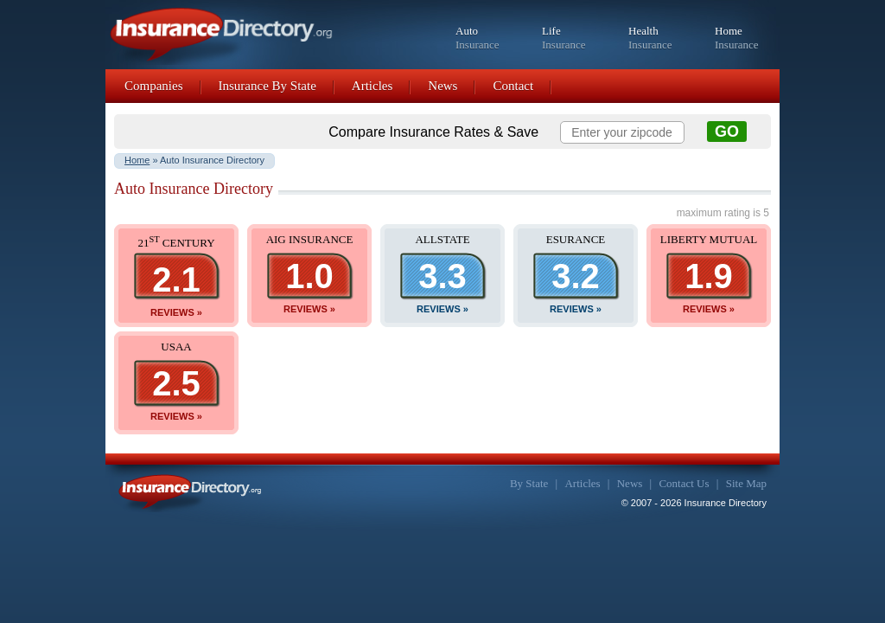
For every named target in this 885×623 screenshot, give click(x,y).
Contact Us (684, 483)
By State (529, 483)
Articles (372, 86)
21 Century (175, 242)
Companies (153, 86)
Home (737, 37)
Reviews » (176, 312)
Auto (477, 37)
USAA (176, 346)
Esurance (576, 239)
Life (564, 37)
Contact (513, 86)
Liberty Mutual (708, 239)
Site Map (746, 483)
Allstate (442, 239)
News (442, 86)
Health (650, 37)
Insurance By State (267, 86)
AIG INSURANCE (309, 239)
